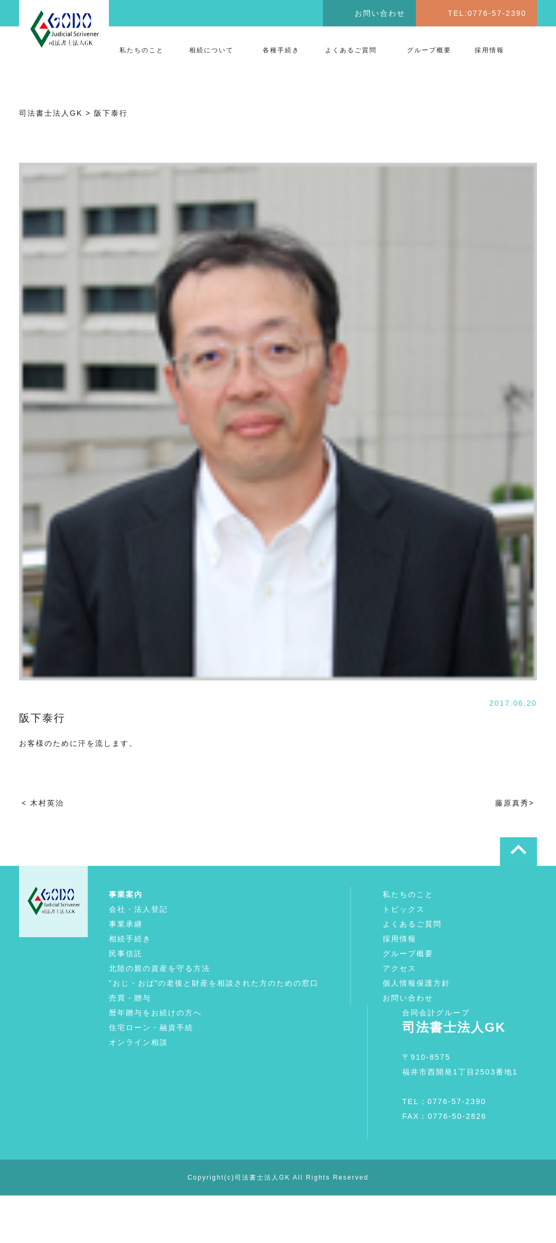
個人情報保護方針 (416, 983)
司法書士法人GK (262, 1177)
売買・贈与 (130, 998)
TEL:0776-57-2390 (487, 13)
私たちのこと (141, 50)
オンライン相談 (138, 1042)
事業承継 (126, 924)
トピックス (404, 909)
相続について (211, 50)
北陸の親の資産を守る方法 (159, 968)
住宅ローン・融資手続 (151, 1027)
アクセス (399, 968)
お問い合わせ (380, 13)
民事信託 (126, 953)
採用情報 (489, 50)
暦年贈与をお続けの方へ (155, 1012)
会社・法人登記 (138, 909)
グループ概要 (429, 50)
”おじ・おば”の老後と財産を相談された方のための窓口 (214, 983)
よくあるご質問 (351, 50)
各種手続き (281, 50)
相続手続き (130, 938)
